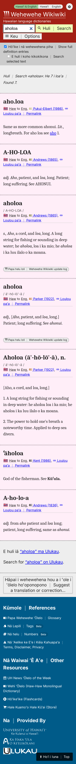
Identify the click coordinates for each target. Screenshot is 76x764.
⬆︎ (55, 757)
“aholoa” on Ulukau (44, 561)
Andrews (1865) (43, 160)
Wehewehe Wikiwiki (34, 14)
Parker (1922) (41, 299)
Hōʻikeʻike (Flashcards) (22, 699)
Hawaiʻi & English (26, 6)
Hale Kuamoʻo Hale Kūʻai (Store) (30, 707)
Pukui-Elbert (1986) (46, 109)
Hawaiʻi (44, 6)
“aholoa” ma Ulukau (39, 551)
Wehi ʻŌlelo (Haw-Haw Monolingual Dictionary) (32, 688)
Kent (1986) (40, 461)
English (56, 6)
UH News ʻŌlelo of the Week (27, 678)
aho (53, 133)
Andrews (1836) (43, 505)
